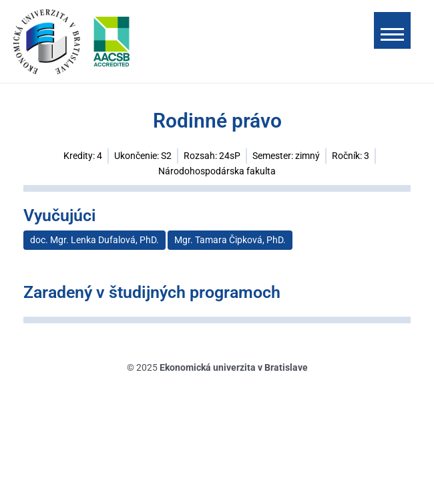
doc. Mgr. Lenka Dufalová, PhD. (94, 239)
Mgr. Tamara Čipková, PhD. (230, 239)
